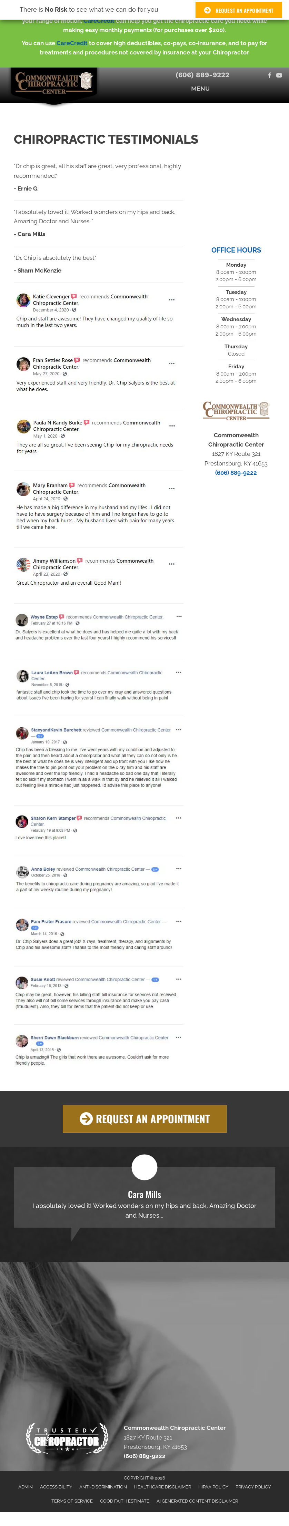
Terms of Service (72, 1501)
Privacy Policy (253, 1486)
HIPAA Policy (213, 1486)
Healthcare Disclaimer (162, 1486)
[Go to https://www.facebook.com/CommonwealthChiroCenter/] (270, 76)
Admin (25, 1486)
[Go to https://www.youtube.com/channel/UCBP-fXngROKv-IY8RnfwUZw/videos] (279, 76)
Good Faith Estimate (124, 1501)
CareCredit (98, 20)
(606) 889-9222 (202, 75)
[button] (145, 1119)
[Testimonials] (144, 1197)
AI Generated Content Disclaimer (197, 1501)
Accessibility (56, 1486)
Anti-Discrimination (103, 1486)
